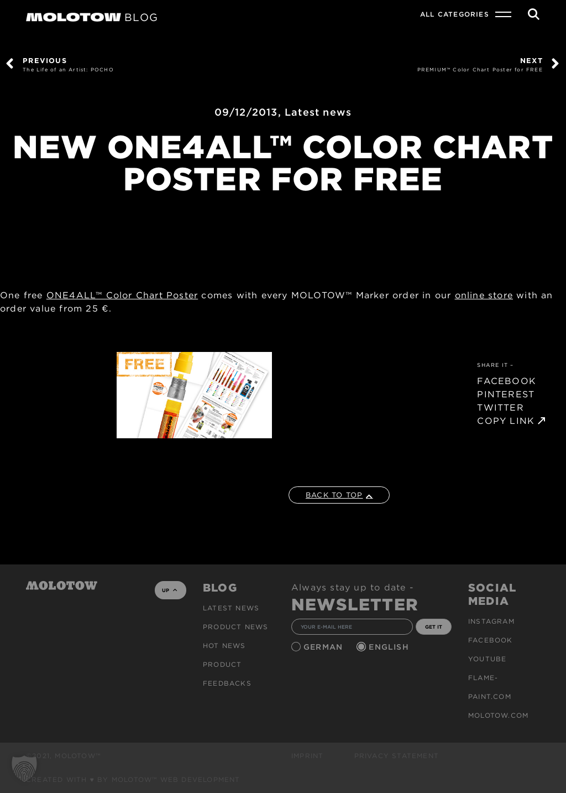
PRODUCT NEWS (235, 627)
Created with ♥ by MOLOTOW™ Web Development (133, 779)
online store (484, 295)
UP (169, 590)
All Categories (454, 14)
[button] (24, 768)
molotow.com (498, 715)
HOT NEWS (224, 645)
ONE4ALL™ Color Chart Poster (122, 295)
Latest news (318, 112)
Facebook (490, 640)
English (390, 646)
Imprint (307, 755)
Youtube (487, 659)
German (324, 646)
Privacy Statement (396, 755)
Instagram (491, 621)
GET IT (433, 627)
